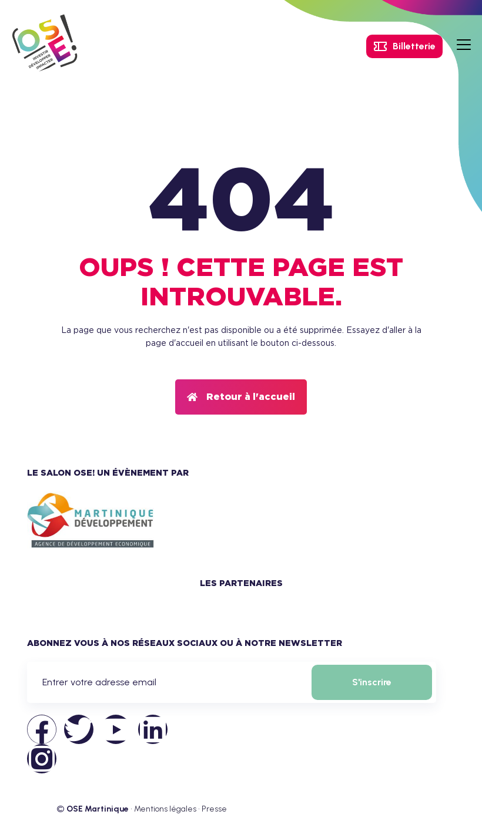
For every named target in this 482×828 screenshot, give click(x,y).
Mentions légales (165, 809)
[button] (241, 397)
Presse (214, 809)
